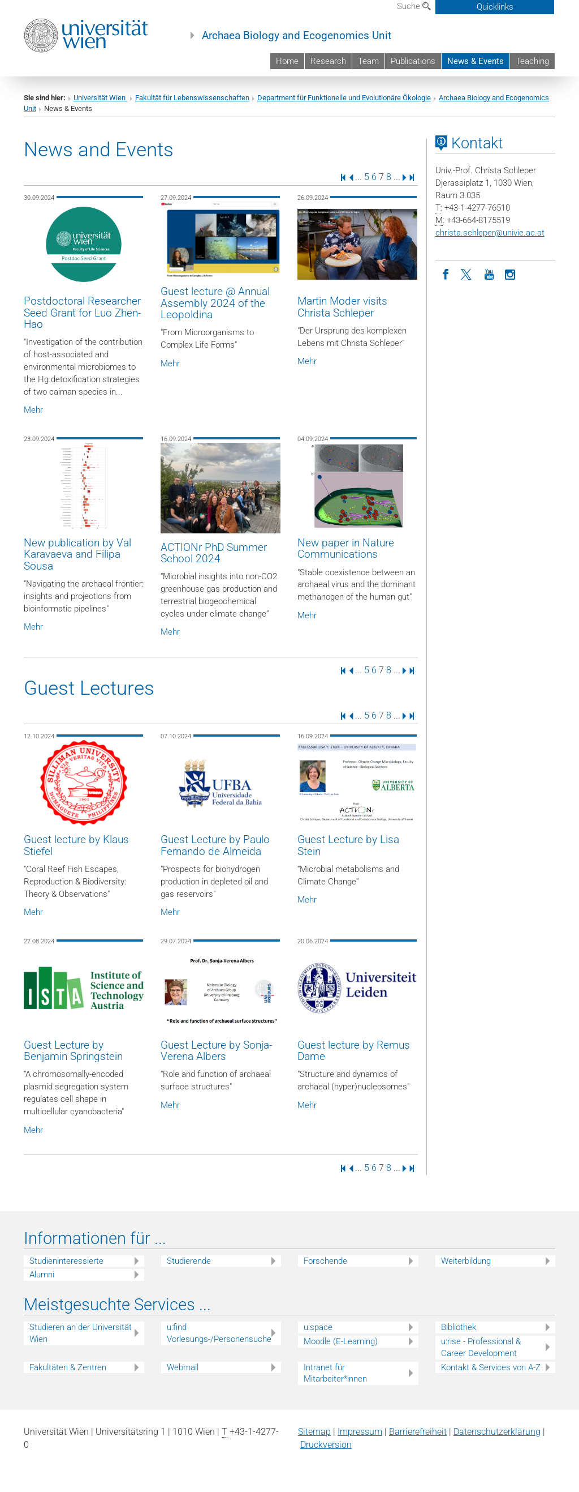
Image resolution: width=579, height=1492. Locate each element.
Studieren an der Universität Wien (80, 1333)
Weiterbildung (466, 1261)
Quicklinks (495, 7)
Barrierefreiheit (418, 1431)
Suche (414, 6)
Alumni (41, 1274)
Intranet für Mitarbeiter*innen (335, 1373)
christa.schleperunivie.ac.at (490, 233)
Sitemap (314, 1431)
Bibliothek (458, 1327)
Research (328, 61)
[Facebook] (446, 273)
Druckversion (326, 1444)
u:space (318, 1327)
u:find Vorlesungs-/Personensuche (219, 1333)
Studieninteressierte (66, 1261)
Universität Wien (100, 97)
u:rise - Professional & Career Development (481, 1347)
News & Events (475, 61)
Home (287, 61)
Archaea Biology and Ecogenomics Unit (296, 35)
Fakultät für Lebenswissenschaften (192, 97)
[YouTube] (489, 273)
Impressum (360, 1431)
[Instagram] (510, 273)
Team (368, 61)
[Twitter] (467, 273)
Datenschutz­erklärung (497, 1431)
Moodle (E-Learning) (341, 1341)
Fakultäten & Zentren (67, 1367)
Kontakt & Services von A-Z (491, 1367)
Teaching (532, 61)
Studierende (189, 1261)
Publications (413, 61)
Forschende (325, 1261)
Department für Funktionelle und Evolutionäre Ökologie (344, 97)
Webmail (182, 1367)
